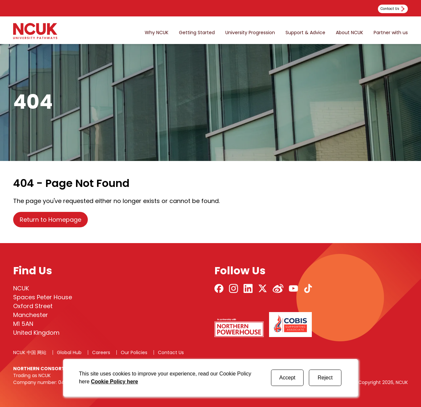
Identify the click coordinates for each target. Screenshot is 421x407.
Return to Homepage (50, 219)
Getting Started (197, 33)
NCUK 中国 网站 (29, 352)
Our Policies (134, 352)
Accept (287, 377)
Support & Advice (305, 33)
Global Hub (69, 352)
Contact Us (171, 352)
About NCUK (349, 33)
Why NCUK (156, 33)
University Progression (250, 33)
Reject (325, 377)
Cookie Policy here (114, 381)
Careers (101, 352)
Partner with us (391, 33)
